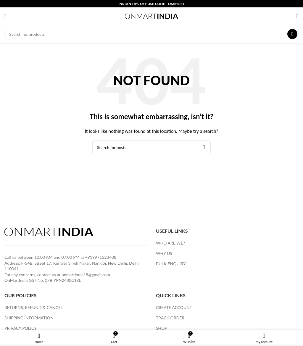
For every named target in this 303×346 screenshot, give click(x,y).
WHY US (164, 253)
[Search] (151, 34)
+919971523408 (101, 257)
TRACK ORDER (170, 317)
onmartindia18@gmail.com (86, 274)
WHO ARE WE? (170, 242)
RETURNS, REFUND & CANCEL (33, 307)
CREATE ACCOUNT (174, 307)
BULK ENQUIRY (171, 263)
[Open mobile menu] (5, 16)
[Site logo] (151, 15)
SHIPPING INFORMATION (28, 317)
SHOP (161, 328)
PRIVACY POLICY (20, 328)
